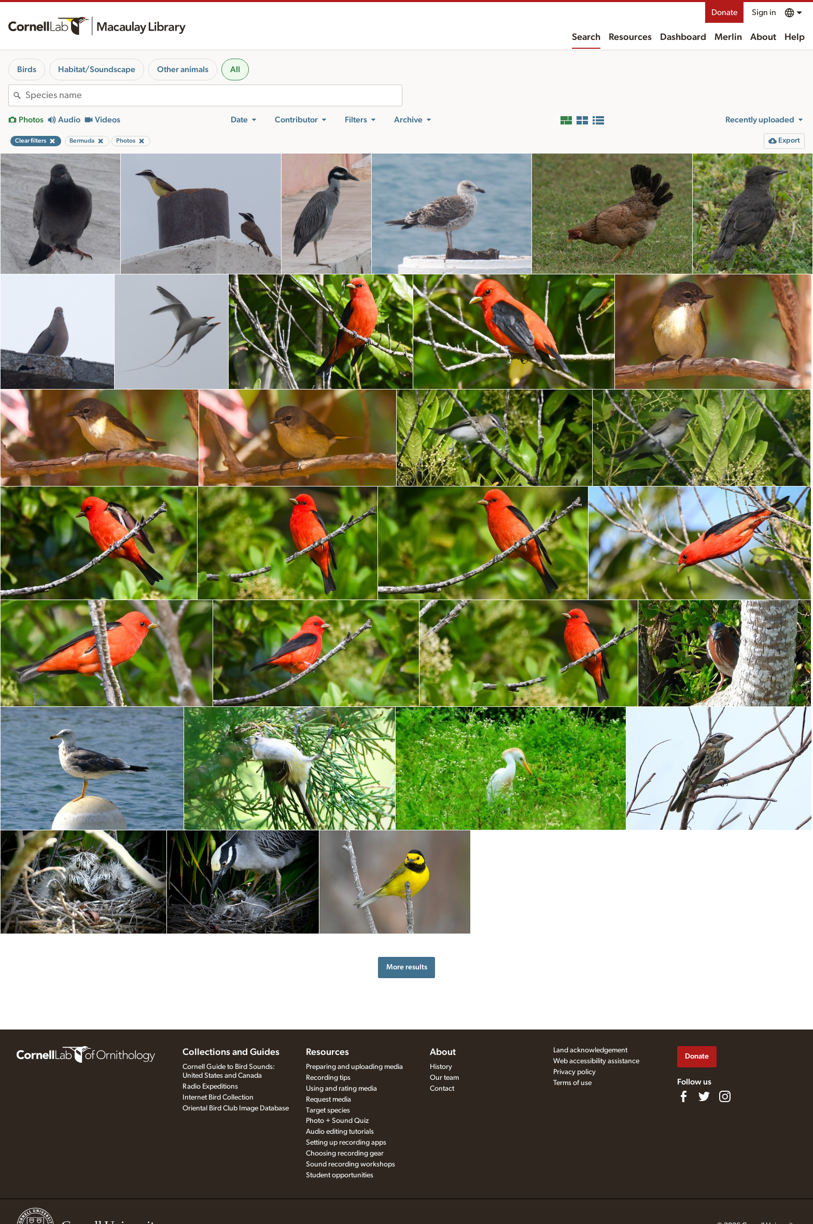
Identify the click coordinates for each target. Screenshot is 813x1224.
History (441, 1066)
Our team (444, 1077)
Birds (26, 69)
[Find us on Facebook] (683, 1096)
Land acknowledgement (590, 1050)
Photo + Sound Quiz (337, 1120)
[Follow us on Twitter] (704, 1096)
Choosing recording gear (345, 1153)
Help (794, 37)
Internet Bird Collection (218, 1097)
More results (406, 967)
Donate (724, 12)
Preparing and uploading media (354, 1066)
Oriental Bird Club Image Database (236, 1108)
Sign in (764, 12)
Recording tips (328, 1077)
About (763, 37)
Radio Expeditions (210, 1086)
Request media (328, 1099)
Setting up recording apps (346, 1142)
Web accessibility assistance (596, 1061)
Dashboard (683, 37)
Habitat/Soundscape (96, 69)
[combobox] (213, 95)
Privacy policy (574, 1072)
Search (586, 37)
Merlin (728, 37)
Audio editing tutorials (340, 1131)
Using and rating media (341, 1088)
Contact (442, 1088)
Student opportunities (339, 1175)
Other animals (182, 69)
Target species (328, 1110)
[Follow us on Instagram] (725, 1096)
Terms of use (572, 1083)
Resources (630, 37)
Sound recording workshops (350, 1164)
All (235, 69)
